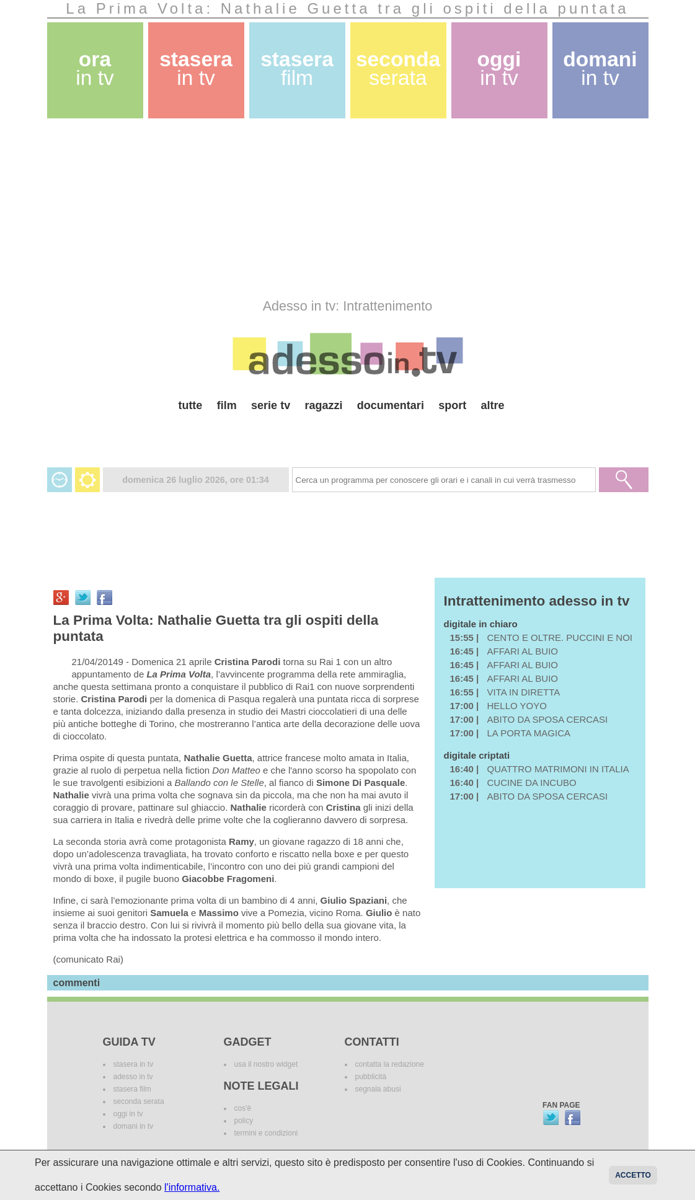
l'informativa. (191, 1187)
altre (493, 405)
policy (244, 1120)
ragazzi (323, 405)
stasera (195, 68)
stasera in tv (133, 1064)
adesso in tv (133, 1076)
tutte (190, 405)
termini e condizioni (266, 1133)
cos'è (243, 1108)
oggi (499, 68)
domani (600, 68)
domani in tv (133, 1126)
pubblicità (371, 1076)
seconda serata (138, 1101)
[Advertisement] (348, 208)
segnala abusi (378, 1089)
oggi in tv (128, 1114)
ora (95, 68)
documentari (390, 405)
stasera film (132, 1089)
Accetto (633, 1175)
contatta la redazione (389, 1064)
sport (452, 405)
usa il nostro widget (266, 1064)
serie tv (270, 405)
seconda (398, 68)
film (227, 405)
